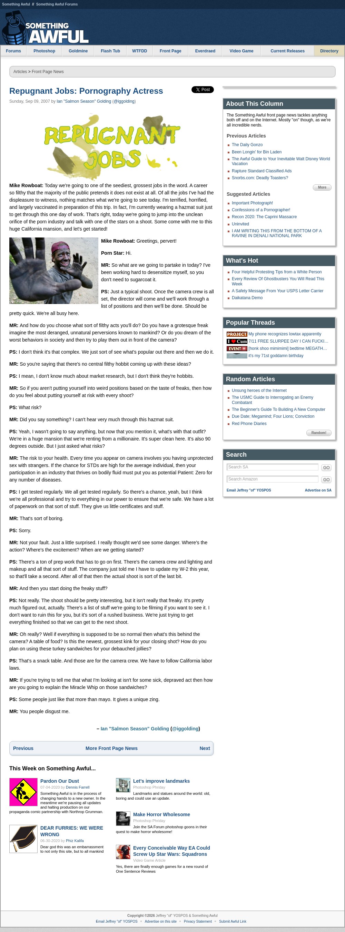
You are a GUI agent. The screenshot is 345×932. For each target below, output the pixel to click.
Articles (20, 71)
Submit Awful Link (232, 921)
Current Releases (287, 51)
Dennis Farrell (77, 787)
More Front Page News (112, 748)
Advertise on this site (161, 921)
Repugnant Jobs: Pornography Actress (86, 90)
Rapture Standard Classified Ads (262, 171)
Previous (23, 748)
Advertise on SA (318, 490)
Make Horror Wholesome (161, 814)
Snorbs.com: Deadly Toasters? (260, 177)
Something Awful (16, 4)
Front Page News (48, 71)
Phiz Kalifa (75, 841)
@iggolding (124, 101)
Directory (329, 51)
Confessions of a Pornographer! (261, 209)
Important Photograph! (252, 203)
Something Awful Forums (57, 4)
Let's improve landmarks (161, 781)
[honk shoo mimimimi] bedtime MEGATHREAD (289, 348)
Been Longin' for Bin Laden (257, 152)
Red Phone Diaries (249, 423)
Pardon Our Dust (59, 781)
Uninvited (240, 224)
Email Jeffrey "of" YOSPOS (249, 490)
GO (326, 467)
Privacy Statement (198, 921)
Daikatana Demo (247, 297)
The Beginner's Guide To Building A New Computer (278, 409)
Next (205, 748)
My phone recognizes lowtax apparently (284, 334)
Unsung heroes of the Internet (259, 390)
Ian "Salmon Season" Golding (84, 101)
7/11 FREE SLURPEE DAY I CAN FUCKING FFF (289, 341)
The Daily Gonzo (247, 144)
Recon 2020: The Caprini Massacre (264, 216)
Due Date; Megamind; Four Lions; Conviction (273, 416)
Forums (13, 51)
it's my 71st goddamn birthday (275, 355)
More (322, 187)
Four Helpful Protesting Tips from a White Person (277, 272)
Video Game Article (149, 860)
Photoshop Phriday (149, 787)
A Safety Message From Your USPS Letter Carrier (277, 290)
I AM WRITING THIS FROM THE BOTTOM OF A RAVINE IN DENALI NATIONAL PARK (277, 233)
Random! (319, 433)
